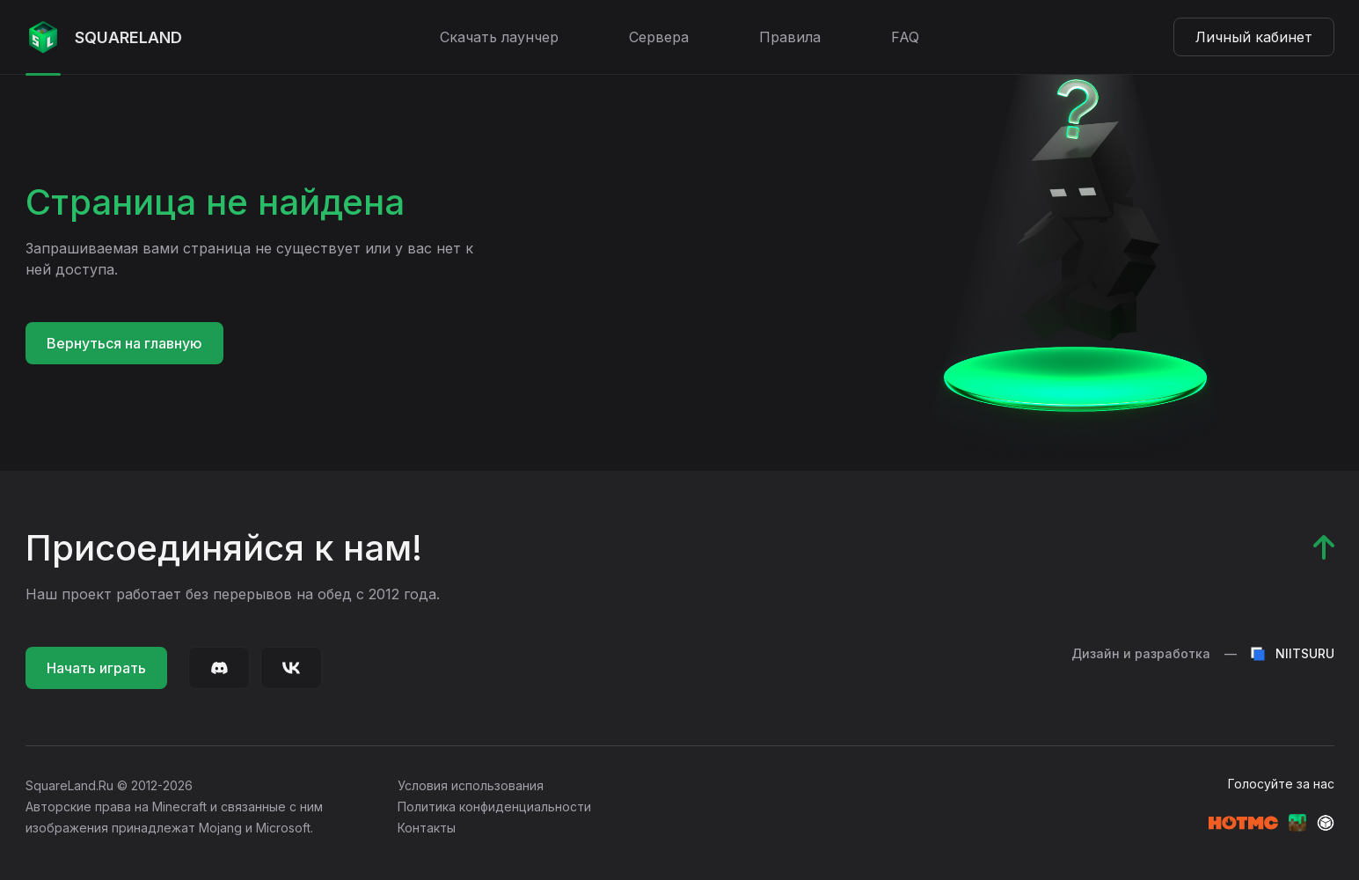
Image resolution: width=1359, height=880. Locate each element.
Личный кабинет (1253, 37)
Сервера (659, 37)
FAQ (905, 37)
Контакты (427, 827)
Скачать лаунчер (499, 37)
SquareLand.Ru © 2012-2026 (109, 785)
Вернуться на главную (124, 343)
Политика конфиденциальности (494, 806)
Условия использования (471, 785)
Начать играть (96, 668)
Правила (790, 37)
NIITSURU (1292, 654)
